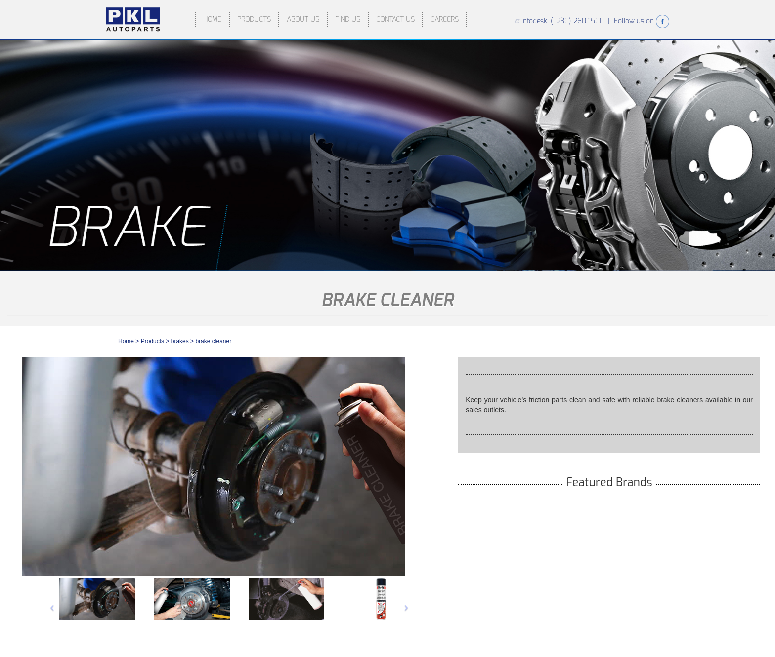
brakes (180, 341)
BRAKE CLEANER (213, 341)
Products (152, 341)
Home (126, 341)
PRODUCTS (254, 19)
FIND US (347, 19)
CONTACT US (395, 19)
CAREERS (445, 19)
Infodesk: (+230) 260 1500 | (564, 21)
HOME (212, 19)
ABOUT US (303, 19)
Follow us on (641, 21)
